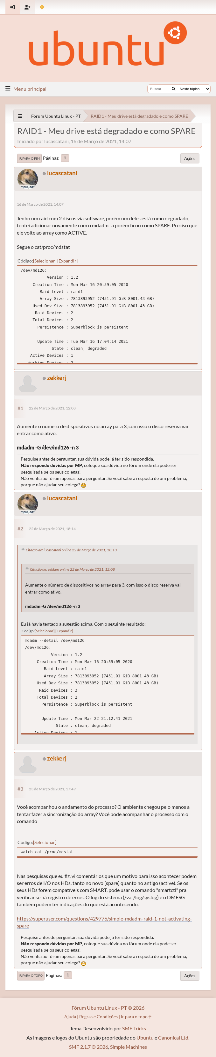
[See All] (20, 116)
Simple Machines (128, 1047)
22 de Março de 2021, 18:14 (52, 529)
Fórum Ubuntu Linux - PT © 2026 (108, 1008)
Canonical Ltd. (173, 1037)
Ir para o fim (29, 158)
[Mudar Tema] (42, 7)
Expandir (67, 260)
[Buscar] (173, 88)
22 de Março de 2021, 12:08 (52, 408)
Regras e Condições (98, 1016)
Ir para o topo (31, 975)
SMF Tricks (134, 1028)
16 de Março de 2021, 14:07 (40, 204)
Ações (189, 158)
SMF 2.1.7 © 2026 (88, 1047)
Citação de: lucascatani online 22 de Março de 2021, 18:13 (71, 550)
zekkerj (56, 377)
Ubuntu (145, 1037)
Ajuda (70, 1016)
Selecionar (44, 260)
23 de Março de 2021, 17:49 (52, 789)
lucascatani (62, 172)
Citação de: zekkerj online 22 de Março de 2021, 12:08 (72, 569)
